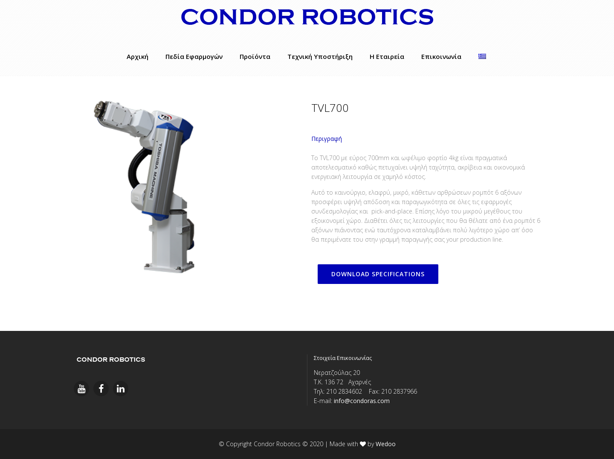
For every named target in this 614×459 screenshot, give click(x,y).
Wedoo (386, 444)
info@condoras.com (362, 401)
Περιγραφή (326, 138)
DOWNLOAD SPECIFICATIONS (378, 274)
